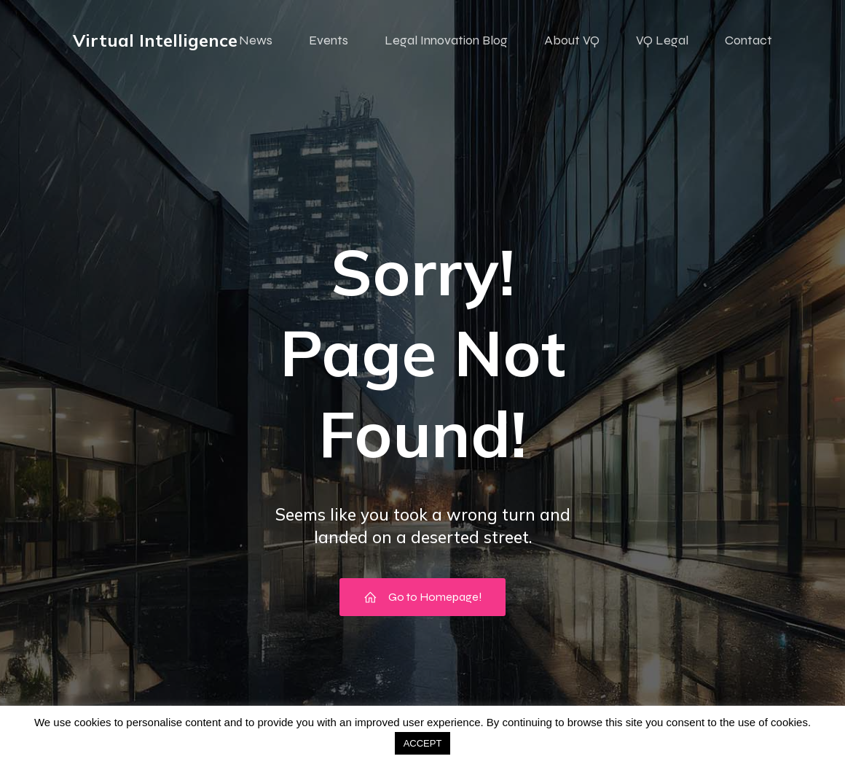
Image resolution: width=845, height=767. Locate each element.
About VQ (572, 40)
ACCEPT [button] (423, 743)
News (255, 40)
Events (328, 40)
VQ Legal (662, 40)
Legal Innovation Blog (446, 40)
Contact (748, 40)
